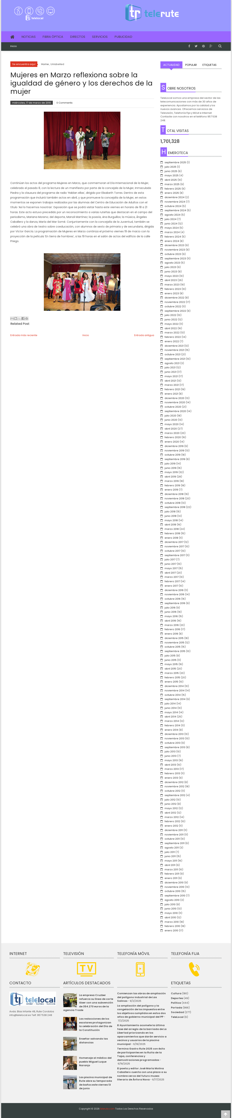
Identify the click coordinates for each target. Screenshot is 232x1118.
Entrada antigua (144, 335)
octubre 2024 (173, 206)
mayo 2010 (171, 913)
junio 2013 (170, 756)
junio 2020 (171, 420)
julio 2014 (170, 703)
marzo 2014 (172, 721)
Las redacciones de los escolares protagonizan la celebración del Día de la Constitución (95, 1024)
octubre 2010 (173, 891)
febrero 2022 (173, 337)
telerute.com (107, 1108)
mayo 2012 (171, 808)
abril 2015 (170, 668)
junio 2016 (170, 612)
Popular (191, 65)
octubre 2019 (173, 455)
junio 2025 (171, 171)
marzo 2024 (172, 232)
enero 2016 (171, 634)
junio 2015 (170, 660)
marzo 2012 (172, 817)
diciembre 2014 (174, 686)
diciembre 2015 (174, 638)
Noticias (28, 37)
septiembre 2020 (175, 411)
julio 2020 (170, 415)
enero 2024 (172, 241)
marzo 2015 (172, 673)
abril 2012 (170, 813)
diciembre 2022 (174, 297)
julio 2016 (170, 607)
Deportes (177, 998)
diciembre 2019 (174, 446)
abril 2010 (170, 917)
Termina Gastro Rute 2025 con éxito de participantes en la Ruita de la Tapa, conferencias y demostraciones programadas (141, 1054)
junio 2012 (170, 804)
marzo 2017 (172, 577)
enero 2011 (171, 878)
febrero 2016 (172, 629)
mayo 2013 (171, 760)
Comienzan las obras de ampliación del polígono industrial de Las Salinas (141, 997)
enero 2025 (172, 193)
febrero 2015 (172, 677)
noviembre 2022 (175, 302)
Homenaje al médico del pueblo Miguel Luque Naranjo (95, 1061)
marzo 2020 (172, 433)
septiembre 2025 (175, 162)
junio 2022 (171, 319)
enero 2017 (171, 586)
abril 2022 (171, 328)
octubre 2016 (173, 599)
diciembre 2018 (174, 494)
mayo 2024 (172, 228)
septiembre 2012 (175, 795)
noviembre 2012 (174, 786)
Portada (176, 1007)
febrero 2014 (172, 725)
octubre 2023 (173, 254)
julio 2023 (170, 267)
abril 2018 (170, 524)
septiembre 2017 (175, 555)
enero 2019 (171, 489)
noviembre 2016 (174, 594)
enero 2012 (171, 826)
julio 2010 (170, 904)
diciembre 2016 (174, 590)
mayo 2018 (171, 520)
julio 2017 (170, 559)
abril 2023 (171, 280)
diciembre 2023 (174, 245)
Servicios (100, 37)
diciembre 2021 (174, 346)
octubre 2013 (173, 743)
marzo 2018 (172, 529)
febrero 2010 (172, 926)
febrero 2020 (173, 437)
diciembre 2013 (174, 734)
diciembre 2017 (174, 542)
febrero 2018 (172, 533)
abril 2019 (170, 476)
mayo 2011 (171, 860)
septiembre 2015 (175, 651)
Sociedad (177, 1012)
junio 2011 (170, 856)
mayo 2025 (172, 175)
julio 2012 (170, 799)
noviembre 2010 (174, 887)
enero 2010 (171, 930)
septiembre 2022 (175, 311)
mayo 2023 (172, 276)
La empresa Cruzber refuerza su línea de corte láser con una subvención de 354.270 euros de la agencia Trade (88, 1002)
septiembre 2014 (175, 699)
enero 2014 (171, 730)
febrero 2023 (173, 289)
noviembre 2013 (174, 738)
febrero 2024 (173, 236)
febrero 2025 (173, 188)
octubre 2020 (173, 407)
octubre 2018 (173, 503)
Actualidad (171, 65)
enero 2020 (172, 442)
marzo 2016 (172, 625)
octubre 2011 (172, 839)
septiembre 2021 (175, 359)
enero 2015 (171, 681)
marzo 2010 (172, 922)
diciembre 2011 (174, 830)
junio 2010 (170, 908)
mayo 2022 (172, 324)
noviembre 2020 (175, 402)
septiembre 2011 (175, 843)
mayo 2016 (171, 616)
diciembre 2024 (175, 197)
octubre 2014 (173, 695)
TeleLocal (177, 1017)
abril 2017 (170, 573)
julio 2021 (170, 367)
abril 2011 (170, 865)
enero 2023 (172, 293)
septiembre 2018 (175, 507)
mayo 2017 (171, 568)
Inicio (13, 46)
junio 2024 (171, 223)
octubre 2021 (173, 354)
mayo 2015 (171, 664)
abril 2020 (171, 428)
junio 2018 (170, 516)
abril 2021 (170, 381)
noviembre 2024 (175, 202)
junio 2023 (171, 271)
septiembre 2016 (175, 603)
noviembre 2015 (174, 642)
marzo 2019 (172, 481)
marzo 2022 (172, 332)
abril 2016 (170, 620)
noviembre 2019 (174, 450)
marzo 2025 (172, 184)
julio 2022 (170, 315)
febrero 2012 (172, 821)
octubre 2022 (173, 306)
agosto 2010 (172, 900)
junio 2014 (171, 708)
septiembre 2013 (175, 747)
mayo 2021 (171, 376)
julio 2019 (170, 463)
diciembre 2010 (174, 882)
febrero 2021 (172, 389)
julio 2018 (170, 511)
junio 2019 (170, 468)
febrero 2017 (172, 581)
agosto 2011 (172, 847)
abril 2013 (170, 765)
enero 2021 (171, 394)
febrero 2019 (172, 485)
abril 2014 (170, 716)
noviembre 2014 (175, 690)
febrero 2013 (172, 773)
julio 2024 (170, 219)
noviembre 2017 (174, 546)
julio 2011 (170, 852)
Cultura (176, 993)
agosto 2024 (173, 215)
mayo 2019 (171, 472)
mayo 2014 (171, 712)
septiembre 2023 (175, 258)
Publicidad (123, 37)
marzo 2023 (172, 284)
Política (176, 1003)
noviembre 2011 (174, 834)
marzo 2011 (171, 869)
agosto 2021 (172, 363)
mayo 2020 (172, 424)
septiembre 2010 (175, 895)
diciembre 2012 (174, 782)
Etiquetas (209, 65)
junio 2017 (170, 564)
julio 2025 (170, 167)
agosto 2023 (172, 263)
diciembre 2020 (174, 398)
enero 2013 (171, 778)
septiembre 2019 (175, 459)
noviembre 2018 (174, 498)
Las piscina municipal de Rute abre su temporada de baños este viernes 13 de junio (95, 1082)
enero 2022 (172, 341)
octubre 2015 (173, 647)
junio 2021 (170, 372)
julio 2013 (170, 751)
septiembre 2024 (175, 210)
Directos (77, 37)
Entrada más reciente (23, 335)
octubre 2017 (172, 551)
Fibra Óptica (52, 37)
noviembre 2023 (175, 249)
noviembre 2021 (174, 350)
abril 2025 (171, 180)
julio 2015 (170, 655)
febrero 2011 (172, 874)
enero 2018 (171, 538)
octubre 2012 (173, 791)
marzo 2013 (172, 769)
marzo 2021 (172, 385)
